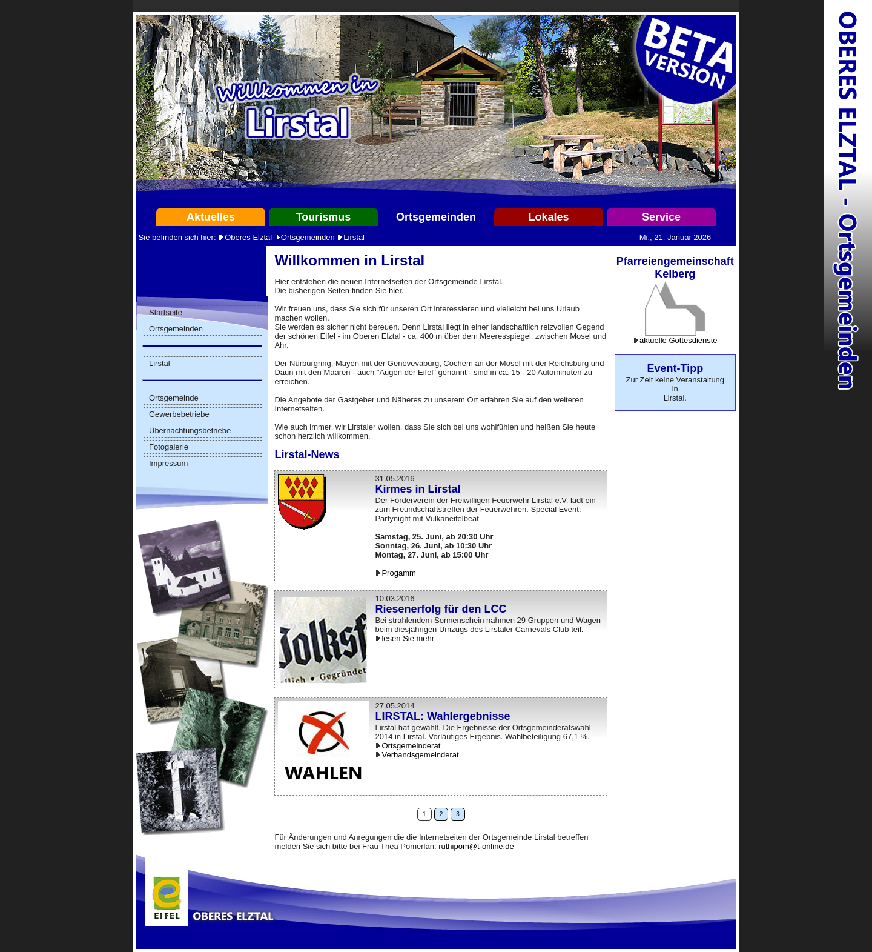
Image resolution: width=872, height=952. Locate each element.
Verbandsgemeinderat (420, 754)
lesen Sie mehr (408, 638)
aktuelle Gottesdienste (678, 340)
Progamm (398, 573)
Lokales (548, 217)
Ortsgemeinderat (411, 745)
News (325, 454)
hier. (396, 290)
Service (661, 217)
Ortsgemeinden (436, 217)
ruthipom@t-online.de (476, 846)
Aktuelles (211, 217)
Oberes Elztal (248, 237)
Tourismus (323, 217)
